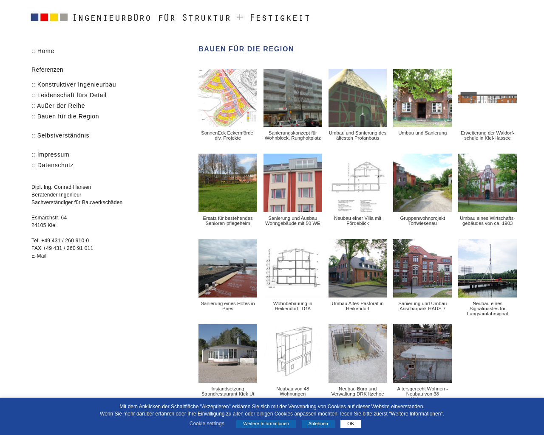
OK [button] (350, 423)
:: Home (42, 51)
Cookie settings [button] (207, 424)
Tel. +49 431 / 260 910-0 (60, 241)
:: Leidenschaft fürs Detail (69, 95)
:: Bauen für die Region (65, 116)
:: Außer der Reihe (58, 105)
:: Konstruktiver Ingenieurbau (73, 84)
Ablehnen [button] (319, 423)
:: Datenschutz (52, 165)
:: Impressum (50, 154)
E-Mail (38, 256)
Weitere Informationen (266, 423)
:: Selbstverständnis (60, 135)
